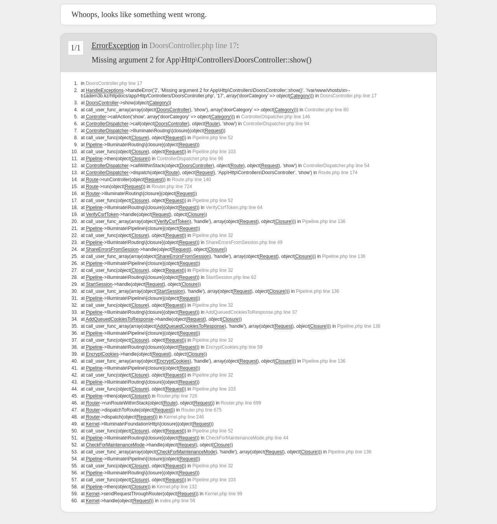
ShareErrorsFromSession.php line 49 (244, 242)
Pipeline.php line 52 (213, 137)
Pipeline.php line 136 (323, 221)
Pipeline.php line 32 (213, 235)
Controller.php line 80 (326, 109)
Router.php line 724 (171, 186)
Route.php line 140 (191, 179)
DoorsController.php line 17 (193, 45)
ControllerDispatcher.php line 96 (190, 158)
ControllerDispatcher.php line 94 (276, 123)
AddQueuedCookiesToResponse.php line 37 (251, 312)
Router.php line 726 (177, 396)
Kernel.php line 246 (184, 417)
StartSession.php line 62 (231, 277)
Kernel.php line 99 (223, 493)
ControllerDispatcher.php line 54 (336, 165)
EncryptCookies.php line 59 (234, 347)
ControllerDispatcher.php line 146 (275, 116)
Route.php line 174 (338, 172)
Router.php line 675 (201, 410)
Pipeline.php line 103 (214, 151)
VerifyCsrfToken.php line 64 (234, 207)
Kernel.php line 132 (177, 486)
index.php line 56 (177, 500)
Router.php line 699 (241, 403)
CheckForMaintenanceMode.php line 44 (247, 438)
